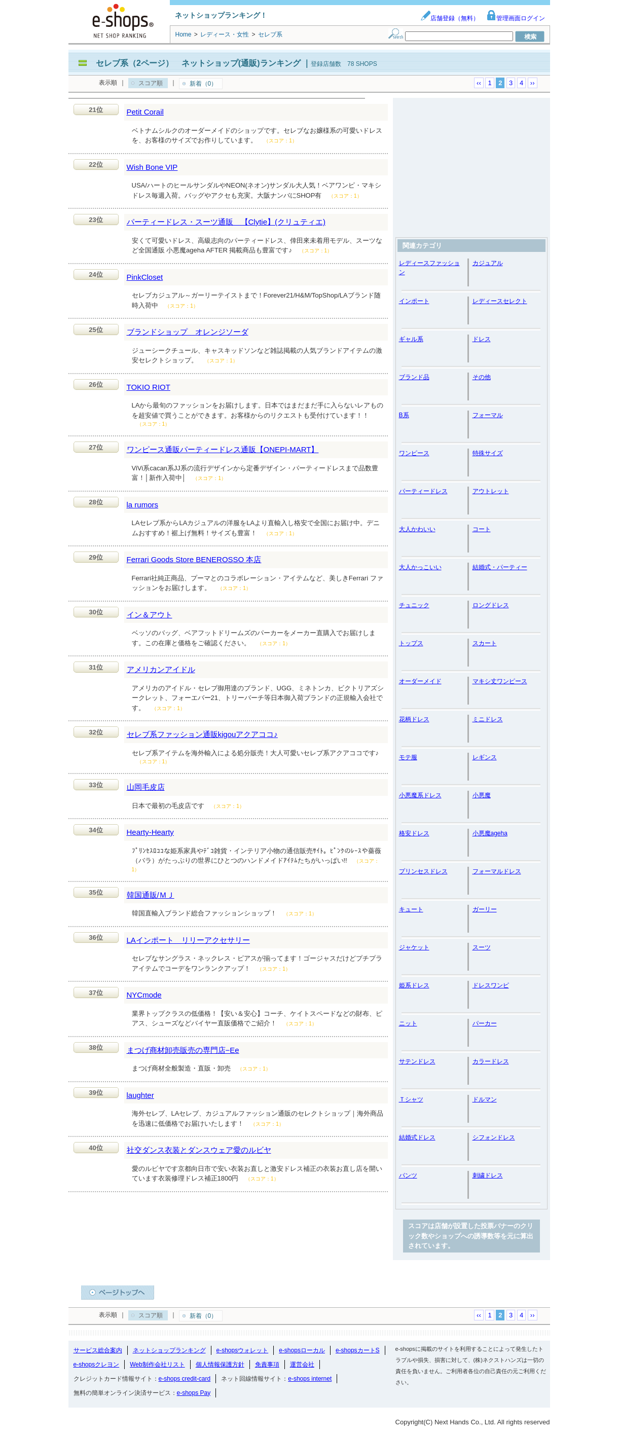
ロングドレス (490, 605)
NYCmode (144, 994)
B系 (404, 415)
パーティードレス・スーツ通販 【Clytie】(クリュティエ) (226, 221)
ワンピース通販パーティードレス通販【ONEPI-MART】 (223, 449)
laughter (140, 1095)
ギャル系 (411, 339)
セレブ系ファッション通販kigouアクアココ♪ (202, 734)
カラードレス (490, 1061)
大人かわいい (417, 529)
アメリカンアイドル (161, 669)
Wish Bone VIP (152, 167)
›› (532, 83)
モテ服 (408, 757)
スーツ (481, 947)
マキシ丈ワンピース (499, 681)
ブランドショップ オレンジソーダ (187, 331)
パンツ (408, 1175)
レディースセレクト (499, 301)
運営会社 (302, 1364)
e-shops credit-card (185, 1378)
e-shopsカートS (358, 1350)
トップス (411, 643)
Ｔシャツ (411, 1099)
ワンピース (414, 453)
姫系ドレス (414, 985)
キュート (411, 909)
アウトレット (490, 491)
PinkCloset (145, 277)
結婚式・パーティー (499, 567)
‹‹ (479, 83)
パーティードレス (423, 491)
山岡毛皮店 (146, 787)
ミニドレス (487, 719)
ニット (408, 1023)
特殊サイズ (487, 453)
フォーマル (487, 415)
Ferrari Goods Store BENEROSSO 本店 (194, 559)
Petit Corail (145, 111)
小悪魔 (481, 795)
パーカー (484, 1023)
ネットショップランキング (169, 1350)
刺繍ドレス (487, 1175)
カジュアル (487, 263)
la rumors (143, 504)
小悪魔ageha (489, 833)
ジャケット (414, 947)
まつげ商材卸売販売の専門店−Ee (183, 1050)
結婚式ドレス (417, 1137)
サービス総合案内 (98, 1350)
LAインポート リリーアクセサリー (188, 940)
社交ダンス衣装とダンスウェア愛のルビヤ (199, 1150)
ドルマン (484, 1099)
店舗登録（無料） (449, 18)
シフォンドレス (493, 1137)
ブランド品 (414, 377)
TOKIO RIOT (148, 387)
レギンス (484, 757)
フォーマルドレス (496, 871)
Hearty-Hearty (150, 832)
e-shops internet (310, 1378)
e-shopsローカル (302, 1350)
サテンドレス (417, 1061)
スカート (484, 643)
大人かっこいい (420, 567)
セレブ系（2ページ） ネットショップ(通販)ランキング (198, 63)
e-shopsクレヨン (97, 1364)
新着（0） (203, 83)
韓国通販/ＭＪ (150, 895)
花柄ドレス (414, 719)
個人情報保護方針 (220, 1364)
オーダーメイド (420, 681)
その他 (481, 377)
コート (481, 529)
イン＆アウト (149, 614)
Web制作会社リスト (157, 1364)
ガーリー (484, 909)
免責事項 (267, 1364)
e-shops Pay (194, 1392)
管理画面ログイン (515, 18)
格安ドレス (414, 833)
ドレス (481, 339)
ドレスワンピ (490, 985)
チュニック (414, 605)
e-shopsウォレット (242, 1350)
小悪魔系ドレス (420, 795)
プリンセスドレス (423, 871)
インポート (414, 301)
